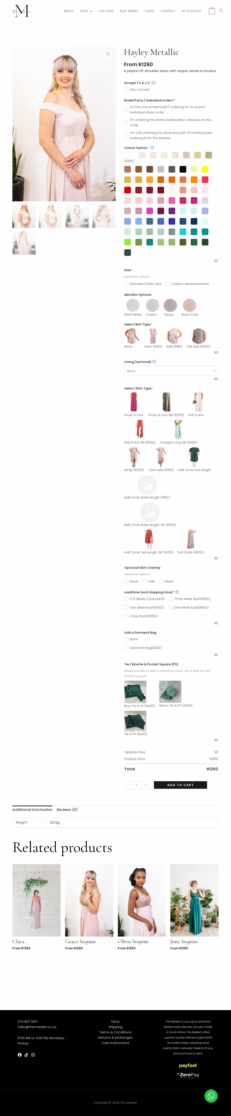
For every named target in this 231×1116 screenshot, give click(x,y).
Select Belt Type (138, 324)
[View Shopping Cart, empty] (212, 11)
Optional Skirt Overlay (142, 567)
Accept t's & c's (139, 83)
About (69, 11)
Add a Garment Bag (140, 632)
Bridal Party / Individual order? (149, 100)
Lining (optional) (140, 362)
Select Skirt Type (138, 388)
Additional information (32, 809)
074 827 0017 (28, 1021)
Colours (106, 11)
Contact (168, 11)
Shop (86, 11)
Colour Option (139, 148)
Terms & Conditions (115, 1032)
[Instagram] (33, 1055)
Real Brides (129, 11)
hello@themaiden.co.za (37, 1026)
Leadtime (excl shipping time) (151, 592)
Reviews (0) (67, 809)
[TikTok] (26, 1055)
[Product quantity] (136, 785)
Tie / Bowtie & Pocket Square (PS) (151, 664)
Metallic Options (137, 294)
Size (128, 270)
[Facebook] (20, 1055)
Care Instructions (115, 1042)
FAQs (115, 1021)
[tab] (32, 810)
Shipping (115, 1026)
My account (191, 11)
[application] (90, 11)
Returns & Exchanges (115, 1037)
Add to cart (180, 785)
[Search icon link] (221, 11)
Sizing (149, 11)
